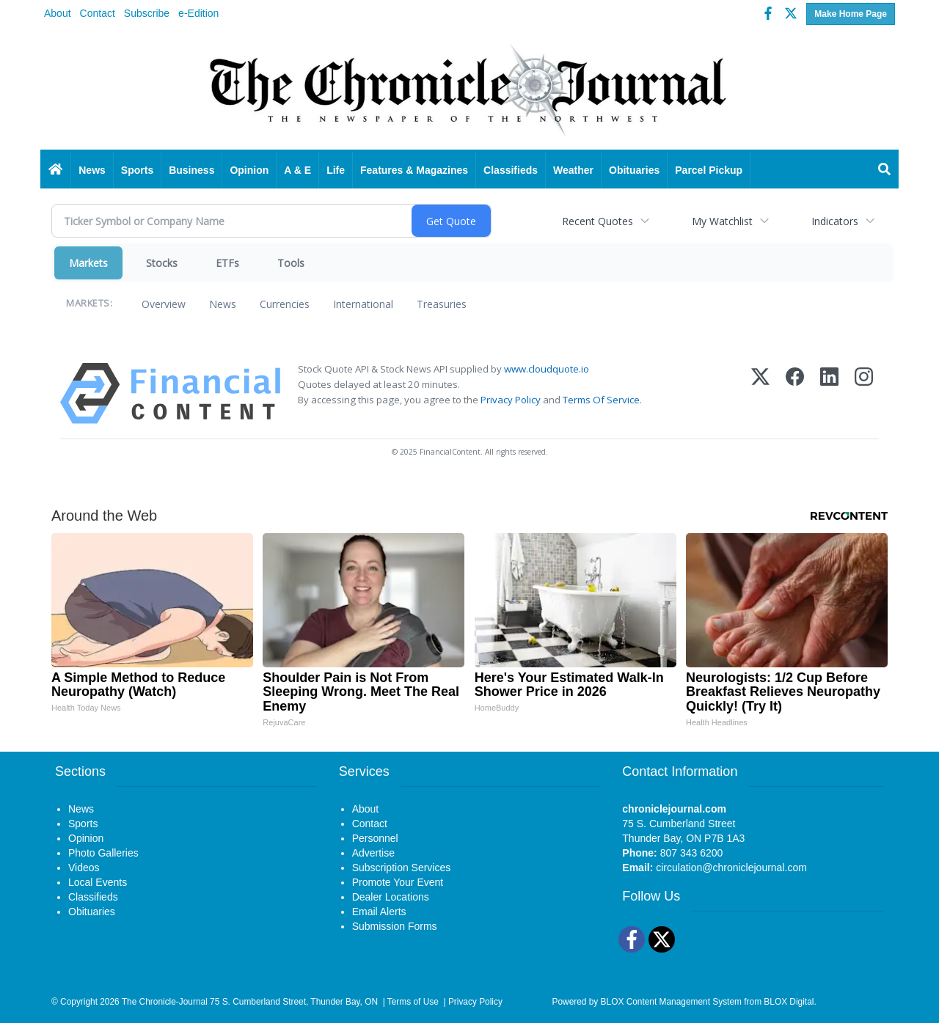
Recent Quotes (597, 221)
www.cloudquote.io (546, 368)
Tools (290, 263)
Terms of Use (413, 1002)
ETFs (227, 263)
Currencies (285, 304)
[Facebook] (795, 393)
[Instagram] (864, 393)
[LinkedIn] (829, 393)
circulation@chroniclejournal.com (731, 867)
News (222, 304)
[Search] (885, 170)
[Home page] (469, 89)
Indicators (834, 221)
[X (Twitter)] (760, 393)
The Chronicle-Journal (165, 1002)
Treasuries (442, 304)
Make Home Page (850, 14)
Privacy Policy (511, 399)
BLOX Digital (789, 1002)
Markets (88, 263)
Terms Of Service (601, 399)
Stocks (162, 263)
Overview (164, 304)
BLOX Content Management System (671, 1002)
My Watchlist (722, 221)
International (363, 304)
